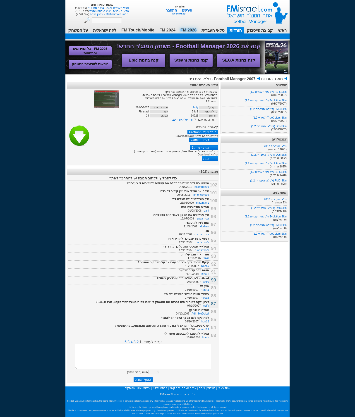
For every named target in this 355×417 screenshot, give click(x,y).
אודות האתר (189, 388)
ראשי (282, 30)
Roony (205, 266)
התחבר (172, 10)
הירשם (187, 10)
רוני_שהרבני (201, 234)
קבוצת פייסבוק (260, 30)
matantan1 (202, 202)
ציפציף (205, 289)
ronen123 (203, 329)
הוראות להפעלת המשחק (90, 64)
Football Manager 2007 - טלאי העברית (221, 79)
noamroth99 (201, 186)
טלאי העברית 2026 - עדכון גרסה (108, 14)
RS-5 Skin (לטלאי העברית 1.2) (268, 91)
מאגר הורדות (272, 79)
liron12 (205, 321)
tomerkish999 (201, 194)
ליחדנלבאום (202, 242)
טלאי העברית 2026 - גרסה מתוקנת (108, 8)
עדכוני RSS (144, 388)
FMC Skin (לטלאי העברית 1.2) (268, 109)
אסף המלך (202, 218)
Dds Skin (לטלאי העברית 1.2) (269, 126)
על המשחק (78, 30)
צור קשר (175, 388)
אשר (206, 258)
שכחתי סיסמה (179, 13)
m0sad (205, 297)
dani (206, 210)
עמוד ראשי (254, 11)
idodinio (204, 226)
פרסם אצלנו (160, 388)
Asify (195, 107)
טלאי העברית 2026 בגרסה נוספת (109, 11)
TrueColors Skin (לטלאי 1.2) (270, 117)
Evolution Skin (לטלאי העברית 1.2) (266, 100)
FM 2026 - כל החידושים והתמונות (90, 51)
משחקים (130, 388)
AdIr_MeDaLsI (200, 313)
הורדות (236, 30)
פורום (202, 388)
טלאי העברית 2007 (275, 146)
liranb (205, 337)
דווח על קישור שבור (181, 119)
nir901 (205, 274)
